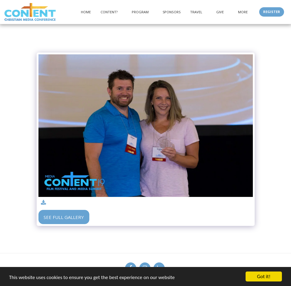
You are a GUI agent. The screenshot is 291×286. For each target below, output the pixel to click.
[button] (111, 11)
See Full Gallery (64, 217)
